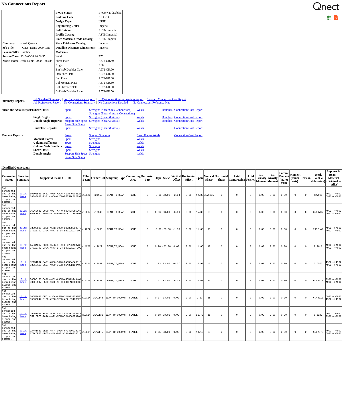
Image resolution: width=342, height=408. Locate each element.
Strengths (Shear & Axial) (104, 117)
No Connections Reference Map (151, 102)
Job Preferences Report (47, 102)
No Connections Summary (79, 102)
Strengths (94, 138)
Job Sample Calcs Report (79, 99)
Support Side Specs (76, 120)
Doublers (167, 109)
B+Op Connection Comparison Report (121, 99)
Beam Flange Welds (148, 135)
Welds (140, 109)
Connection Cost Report (188, 109)
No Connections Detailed (113, 102)
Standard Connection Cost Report (166, 99)
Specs (68, 109)
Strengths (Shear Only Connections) (110, 109)
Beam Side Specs (75, 124)
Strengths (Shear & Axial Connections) (112, 113)
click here (23, 197)
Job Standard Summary (47, 99)
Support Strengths (99, 135)
